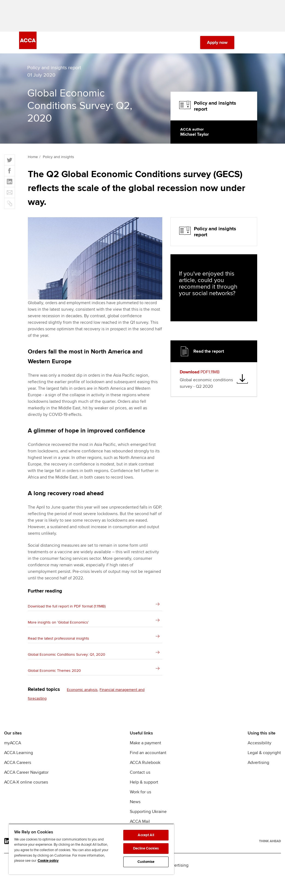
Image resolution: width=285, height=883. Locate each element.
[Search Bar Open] (247, 49)
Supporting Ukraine (148, 818)
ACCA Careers (17, 769)
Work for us (140, 798)
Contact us (140, 779)
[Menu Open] (262, 49)
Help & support (144, 788)
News (135, 808)
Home (33, 163)
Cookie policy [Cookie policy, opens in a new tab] (48, 860)
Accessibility (259, 749)
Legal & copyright (264, 759)
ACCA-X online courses (26, 788)
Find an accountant (148, 759)
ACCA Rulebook (145, 769)
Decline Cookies (146, 848)
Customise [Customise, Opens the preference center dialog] (145, 862)
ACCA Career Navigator (26, 779)
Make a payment (145, 749)
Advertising (258, 769)
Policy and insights (58, 163)
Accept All (146, 835)
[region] (91, 849)
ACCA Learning (18, 759)
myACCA (12, 749)
